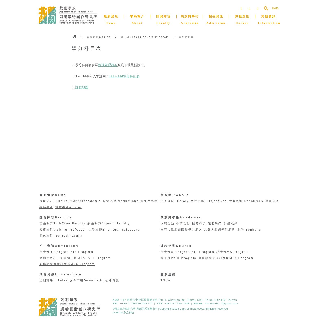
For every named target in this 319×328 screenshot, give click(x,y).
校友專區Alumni (68, 207)
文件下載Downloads (86, 280)
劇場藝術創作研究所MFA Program (67, 264)
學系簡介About (175, 195)
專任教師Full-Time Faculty (62, 223)
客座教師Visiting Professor (62, 229)
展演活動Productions (121, 201)
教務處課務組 (108, 65)
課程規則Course (99, 37)
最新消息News (53, 195)
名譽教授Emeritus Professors (114, 229)
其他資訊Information (60, 274)
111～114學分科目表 (124, 76)
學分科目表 (186, 37)
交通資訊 (112, 280)
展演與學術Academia (181, 217)
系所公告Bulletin (53, 201)
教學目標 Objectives (209, 201)
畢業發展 (272, 201)
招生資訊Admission (59, 245)
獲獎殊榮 (215, 223)
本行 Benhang (249, 229)
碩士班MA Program (232, 252)
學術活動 (183, 223)
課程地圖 (81, 87)
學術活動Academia (85, 201)
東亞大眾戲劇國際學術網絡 (181, 229)
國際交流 (199, 223)
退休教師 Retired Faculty (61, 235)
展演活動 (167, 223)
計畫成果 (231, 223)
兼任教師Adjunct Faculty (108, 223)
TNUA (166, 280)
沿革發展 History (175, 201)
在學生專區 (149, 201)
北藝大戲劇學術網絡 (219, 229)
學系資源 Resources (246, 201)
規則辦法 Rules (53, 280)
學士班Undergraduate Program (145, 37)
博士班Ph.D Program (178, 258)
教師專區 (46, 207)
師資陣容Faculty (55, 217)
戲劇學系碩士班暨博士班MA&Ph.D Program (75, 258)
